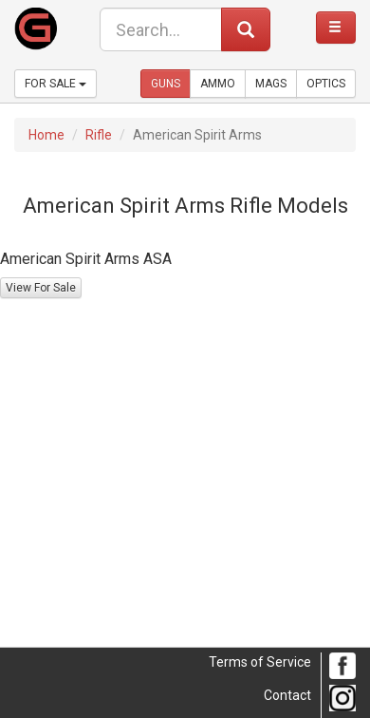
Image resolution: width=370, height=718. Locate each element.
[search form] (161, 29)
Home (46, 134)
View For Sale (41, 287)
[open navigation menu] (336, 27)
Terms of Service (260, 662)
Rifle (98, 134)
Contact (287, 695)
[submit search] (245, 29)
